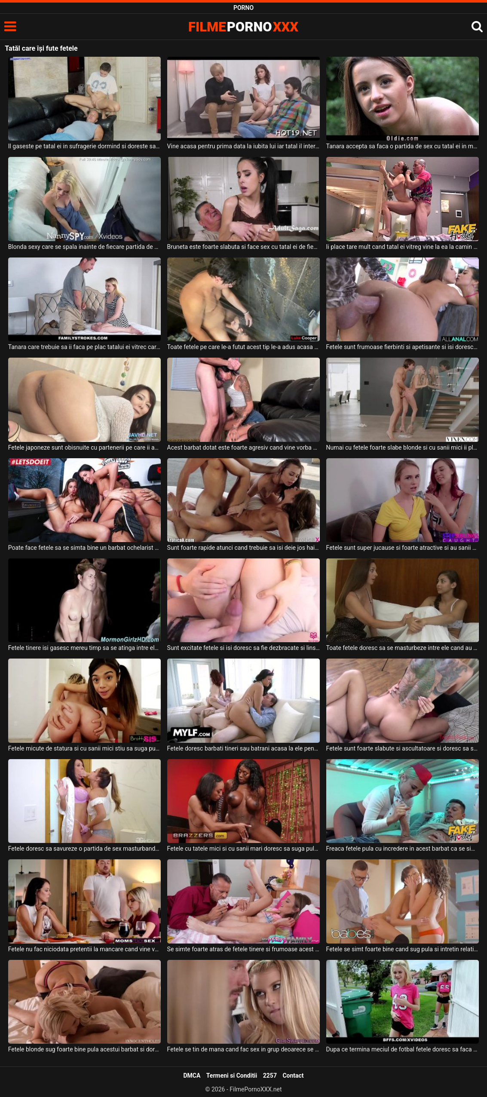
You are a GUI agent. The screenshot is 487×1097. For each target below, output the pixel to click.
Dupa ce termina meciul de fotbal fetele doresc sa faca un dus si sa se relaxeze (402, 1049)
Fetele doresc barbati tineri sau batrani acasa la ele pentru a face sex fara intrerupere (243, 748)
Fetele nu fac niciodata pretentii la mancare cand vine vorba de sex (84, 949)
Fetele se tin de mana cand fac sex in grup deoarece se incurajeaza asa (243, 1049)
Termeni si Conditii (231, 1075)
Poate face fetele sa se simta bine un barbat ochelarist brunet (84, 547)
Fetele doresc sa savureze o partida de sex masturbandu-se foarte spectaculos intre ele (84, 848)
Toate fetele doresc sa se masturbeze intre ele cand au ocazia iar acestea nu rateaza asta (402, 647)
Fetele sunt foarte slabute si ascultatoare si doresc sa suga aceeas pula (402, 748)
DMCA (191, 1075)
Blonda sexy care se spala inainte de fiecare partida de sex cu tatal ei (84, 246)
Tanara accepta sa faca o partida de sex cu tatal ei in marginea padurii (402, 146)
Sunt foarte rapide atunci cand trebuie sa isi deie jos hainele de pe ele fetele (243, 547)
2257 (270, 1075)
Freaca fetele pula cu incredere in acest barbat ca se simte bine (402, 848)
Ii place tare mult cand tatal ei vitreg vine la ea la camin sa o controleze (402, 246)
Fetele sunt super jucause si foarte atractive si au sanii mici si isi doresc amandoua (402, 547)
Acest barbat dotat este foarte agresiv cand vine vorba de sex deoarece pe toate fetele (243, 447)
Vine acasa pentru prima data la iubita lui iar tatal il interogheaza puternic (243, 146)
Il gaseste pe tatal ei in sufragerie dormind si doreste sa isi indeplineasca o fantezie (84, 146)
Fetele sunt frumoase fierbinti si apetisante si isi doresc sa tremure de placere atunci (402, 346)
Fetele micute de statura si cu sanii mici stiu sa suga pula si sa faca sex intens (84, 748)
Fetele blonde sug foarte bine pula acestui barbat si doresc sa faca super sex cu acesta (84, 1049)
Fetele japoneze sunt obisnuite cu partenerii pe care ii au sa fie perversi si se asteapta (84, 447)
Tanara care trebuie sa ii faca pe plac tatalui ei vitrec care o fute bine (84, 346)
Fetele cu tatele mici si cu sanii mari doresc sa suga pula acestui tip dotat (243, 848)
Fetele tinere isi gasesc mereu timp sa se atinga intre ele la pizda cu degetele (84, 647)
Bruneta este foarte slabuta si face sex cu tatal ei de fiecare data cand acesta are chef (243, 246)
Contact (292, 1075)
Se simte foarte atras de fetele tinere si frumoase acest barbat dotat (243, 949)
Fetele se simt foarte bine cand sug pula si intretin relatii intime (402, 949)
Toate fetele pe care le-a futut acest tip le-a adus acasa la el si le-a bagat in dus (243, 346)
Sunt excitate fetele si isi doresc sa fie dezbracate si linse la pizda (243, 647)
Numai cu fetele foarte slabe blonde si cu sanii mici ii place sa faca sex (402, 447)
